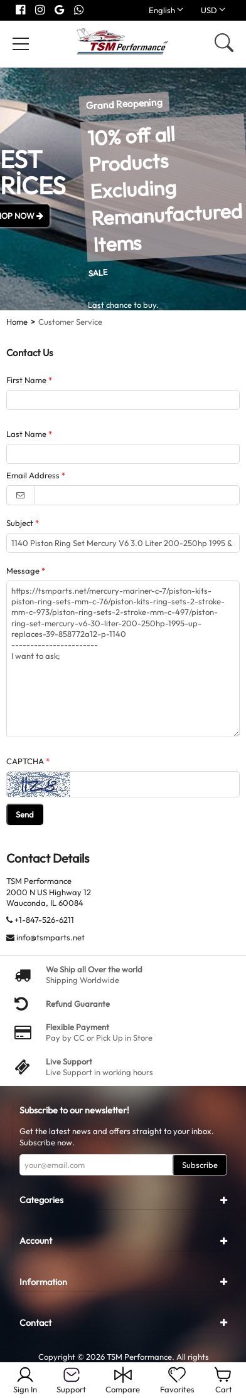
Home (17, 322)
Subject (19, 523)
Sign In (25, 1379)
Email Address (33, 475)
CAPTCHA (25, 761)
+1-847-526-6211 (44, 920)
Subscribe (200, 1165)
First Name (26, 380)
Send (25, 814)
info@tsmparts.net (50, 937)
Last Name (26, 434)
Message (23, 570)
